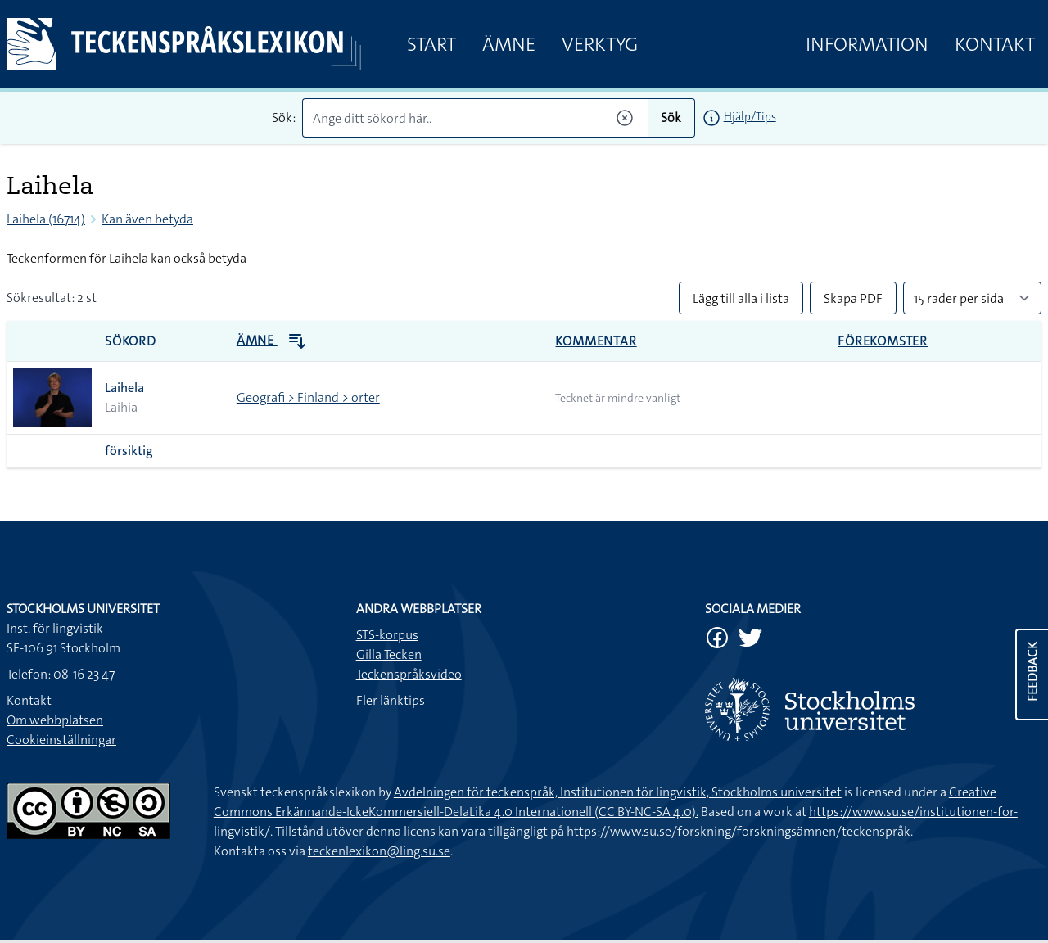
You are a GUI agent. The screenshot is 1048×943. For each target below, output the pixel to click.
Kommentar (595, 341)
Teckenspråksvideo (409, 674)
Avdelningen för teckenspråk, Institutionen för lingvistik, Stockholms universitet (618, 792)
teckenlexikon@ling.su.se (379, 851)
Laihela (124, 387)
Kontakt (995, 44)
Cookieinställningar (61, 739)
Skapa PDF (853, 298)
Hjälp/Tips (750, 116)
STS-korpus (387, 634)
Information (867, 44)
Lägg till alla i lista (741, 298)
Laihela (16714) (46, 219)
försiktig (129, 450)
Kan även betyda (147, 219)
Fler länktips (390, 700)
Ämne (508, 44)
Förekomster (883, 341)
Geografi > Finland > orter (308, 397)
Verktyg (600, 44)
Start (431, 44)
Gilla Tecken (389, 654)
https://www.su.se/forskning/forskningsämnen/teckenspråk (738, 831)
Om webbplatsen (55, 720)
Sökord (130, 341)
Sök (671, 117)
